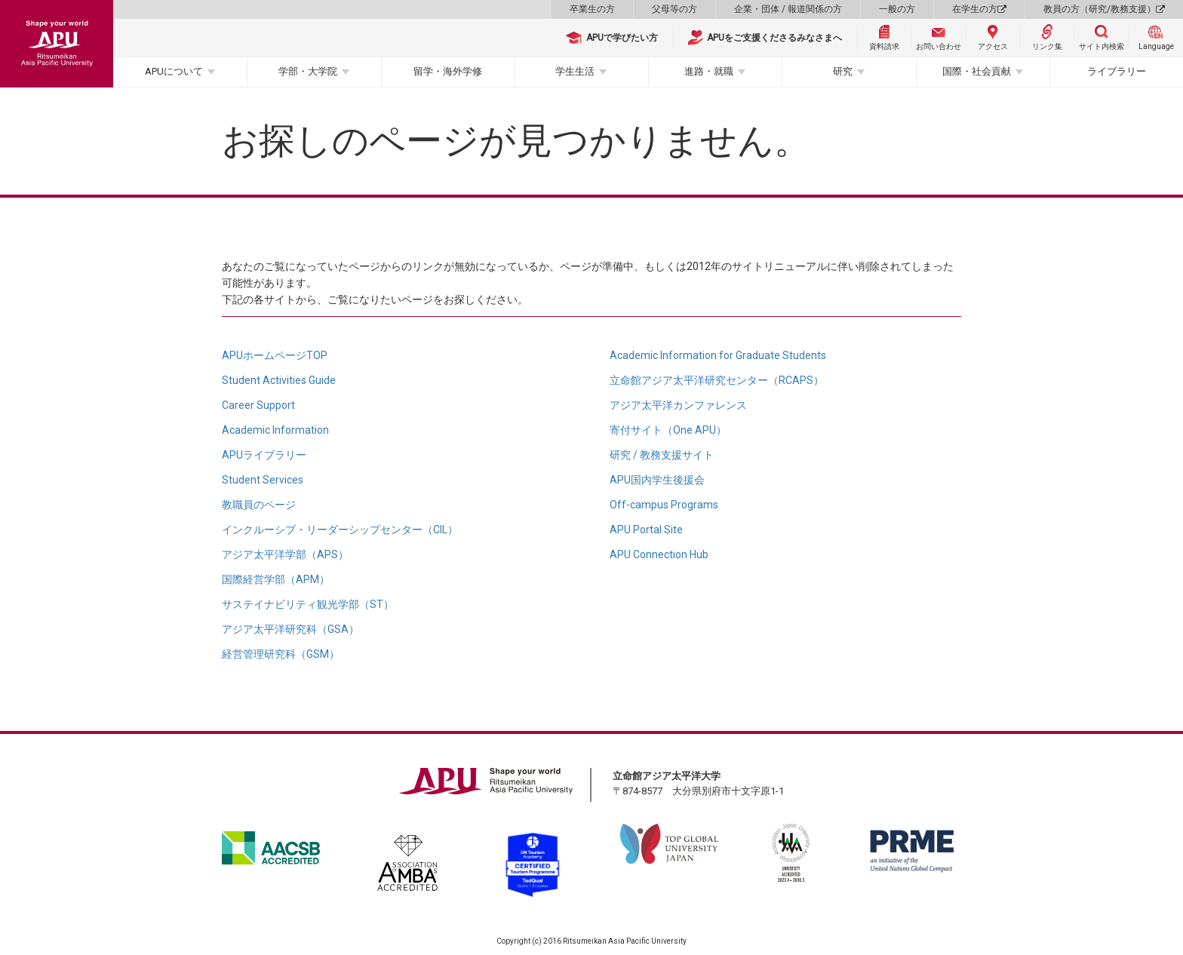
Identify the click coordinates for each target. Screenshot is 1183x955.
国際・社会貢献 (976, 71)
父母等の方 (674, 9)
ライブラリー (1116, 71)
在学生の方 (979, 9)
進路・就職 (708, 71)
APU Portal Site (646, 530)
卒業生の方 (592, 9)
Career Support (258, 405)
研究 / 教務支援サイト (662, 455)
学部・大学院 (307, 71)
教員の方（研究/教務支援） (1104, 9)
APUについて (174, 71)
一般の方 (897, 9)
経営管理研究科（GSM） (281, 654)
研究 (843, 71)
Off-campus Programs (664, 505)
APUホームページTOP (274, 355)
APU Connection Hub (659, 554)
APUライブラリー (264, 455)
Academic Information (275, 430)
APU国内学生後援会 (657, 480)
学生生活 (575, 71)
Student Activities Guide (279, 380)
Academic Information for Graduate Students (718, 355)
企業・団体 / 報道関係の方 (788, 9)
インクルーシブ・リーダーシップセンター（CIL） (340, 530)
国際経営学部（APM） (276, 579)
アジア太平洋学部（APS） (285, 554)
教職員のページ (259, 505)
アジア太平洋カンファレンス (678, 405)
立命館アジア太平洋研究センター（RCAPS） (717, 380)
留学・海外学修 (447, 71)
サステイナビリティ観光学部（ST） (308, 604)
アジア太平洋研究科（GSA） (290, 629)
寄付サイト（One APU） (668, 430)
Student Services (262, 480)
